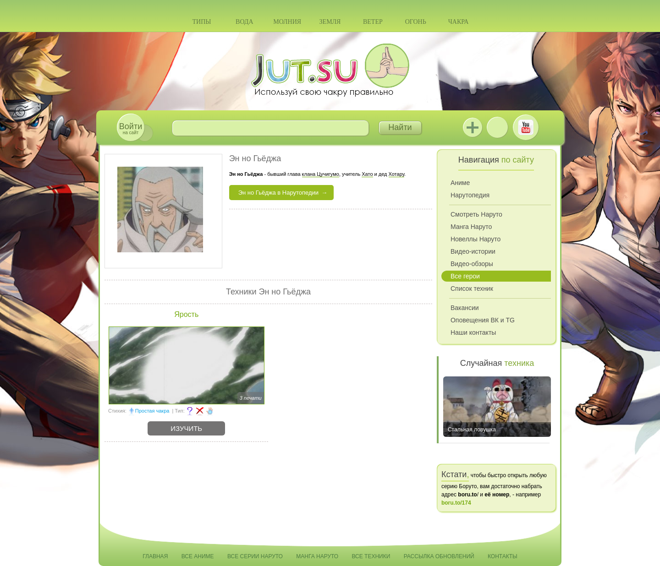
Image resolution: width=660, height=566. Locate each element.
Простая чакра (152, 411)
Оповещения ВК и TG (483, 320)
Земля (330, 21)
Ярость (186, 314)
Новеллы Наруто (475, 239)
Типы (201, 21)
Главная (155, 556)
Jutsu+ (472, 127)
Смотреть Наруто (476, 214)
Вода (244, 21)
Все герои (465, 276)
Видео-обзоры (472, 263)
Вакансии (465, 307)
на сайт (130, 128)
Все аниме (198, 556)
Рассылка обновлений (439, 556)
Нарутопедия (470, 195)
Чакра (458, 21)
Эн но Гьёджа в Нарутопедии (278, 192)
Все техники (371, 556)
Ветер (373, 21)
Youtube (526, 127)
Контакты (502, 556)
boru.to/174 (456, 503)
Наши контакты (473, 332)
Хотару (397, 174)
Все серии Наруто (255, 556)
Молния (287, 21)
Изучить (186, 428)
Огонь (415, 21)
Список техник (472, 288)
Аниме (460, 182)
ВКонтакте (497, 127)
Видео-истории (473, 251)
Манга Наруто (471, 226)
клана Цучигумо (320, 174)
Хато (367, 174)
